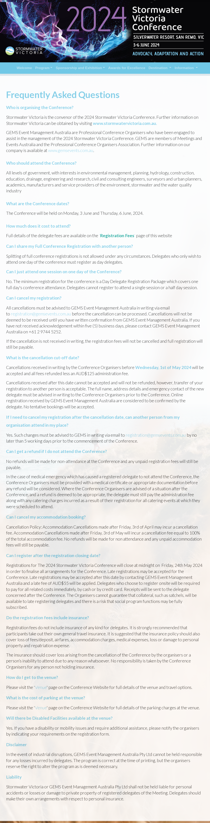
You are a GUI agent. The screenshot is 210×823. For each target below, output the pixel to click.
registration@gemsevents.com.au (41, 313)
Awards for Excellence (126, 68)
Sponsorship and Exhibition (79, 68)
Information (185, 68)
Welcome (24, 68)
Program (42, 68)
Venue (41, 687)
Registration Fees (117, 235)
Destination (158, 68)
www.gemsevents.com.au (70, 150)
